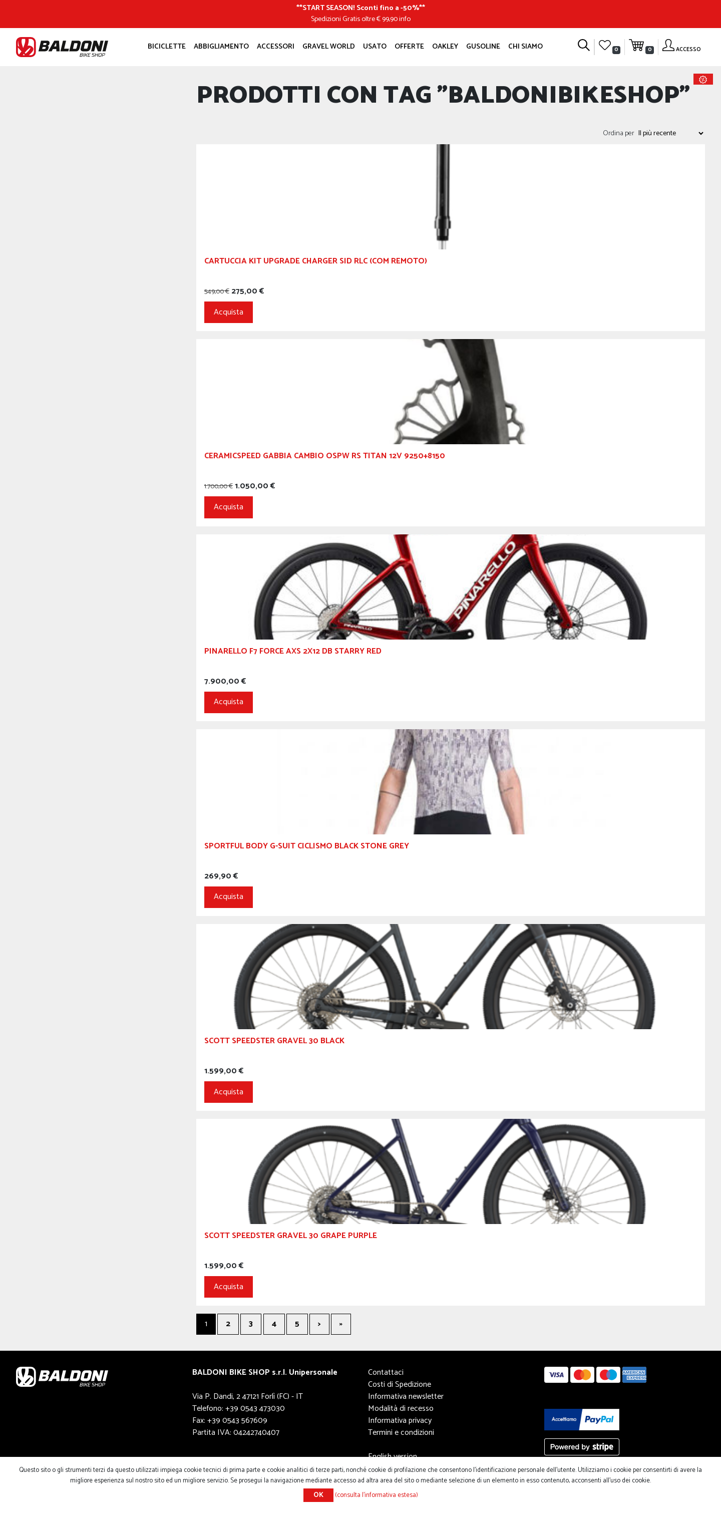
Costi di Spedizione (399, 1384)
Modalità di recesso (401, 1408)
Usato (375, 47)
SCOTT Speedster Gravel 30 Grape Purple (290, 1237)
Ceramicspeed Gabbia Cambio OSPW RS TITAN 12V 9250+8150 (324, 457)
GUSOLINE (483, 47)
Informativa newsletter (406, 1396)
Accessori (275, 47)
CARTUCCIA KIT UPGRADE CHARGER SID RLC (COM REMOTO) (315, 262)
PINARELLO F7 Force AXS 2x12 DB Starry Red (293, 653)
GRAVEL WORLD (328, 47)
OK (318, 1495)
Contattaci (386, 1372)
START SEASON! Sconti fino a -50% (360, 8)
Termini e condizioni (401, 1432)
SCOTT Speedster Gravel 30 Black (274, 1042)
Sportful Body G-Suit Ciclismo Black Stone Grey (306, 847)
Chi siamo (525, 47)
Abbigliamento (221, 47)
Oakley (445, 47)
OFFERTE (409, 47)
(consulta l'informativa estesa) (376, 1495)
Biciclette (167, 47)
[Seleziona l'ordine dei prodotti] (670, 133)
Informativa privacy (400, 1420)
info (405, 19)
